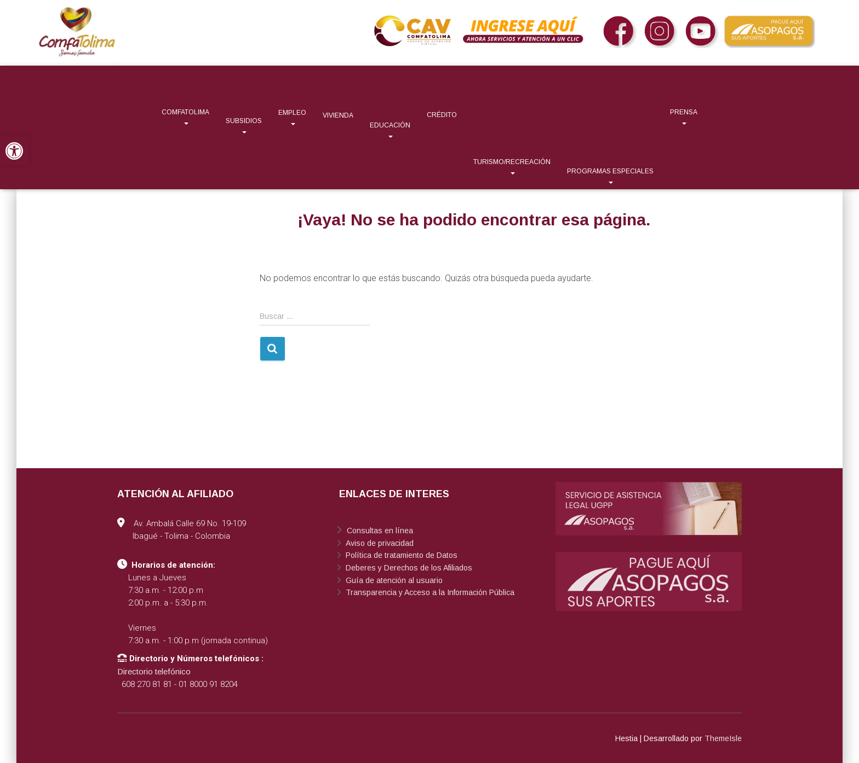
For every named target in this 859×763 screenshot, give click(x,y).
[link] (14, 151)
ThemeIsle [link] (723, 738)
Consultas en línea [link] (379, 530)
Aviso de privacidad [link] (378, 543)
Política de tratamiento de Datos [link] (400, 555)
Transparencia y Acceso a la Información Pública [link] (428, 592)
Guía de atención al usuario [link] (393, 580)
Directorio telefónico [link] (154, 671)
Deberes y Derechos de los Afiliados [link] (407, 567)
